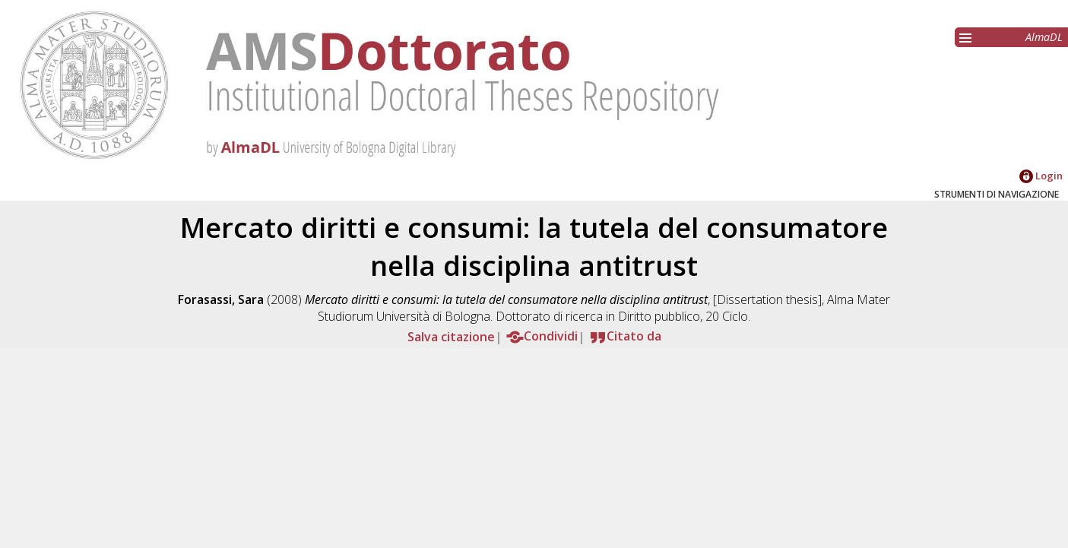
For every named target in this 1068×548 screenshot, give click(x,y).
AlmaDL (1044, 37)
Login (1041, 175)
